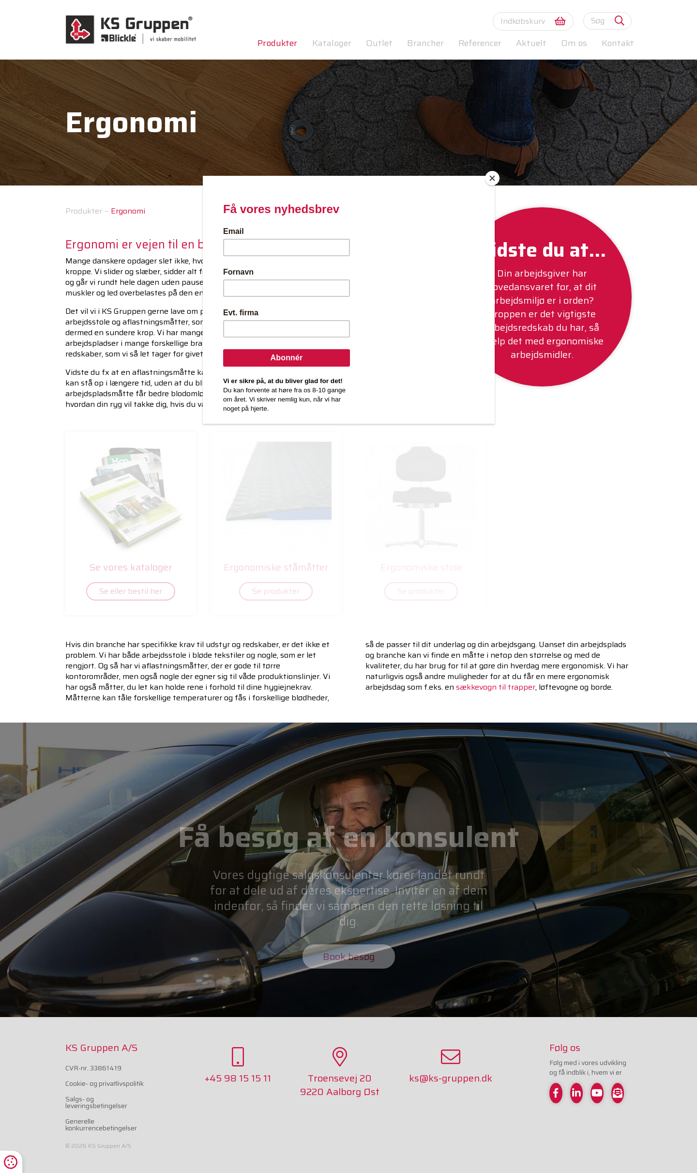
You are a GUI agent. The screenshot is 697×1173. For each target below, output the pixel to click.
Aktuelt (531, 43)
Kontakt (618, 43)
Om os (574, 43)
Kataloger (331, 43)
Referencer (479, 43)
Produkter (277, 43)
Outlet (379, 43)
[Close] (492, 178)
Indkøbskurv (533, 21)
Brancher (425, 43)
